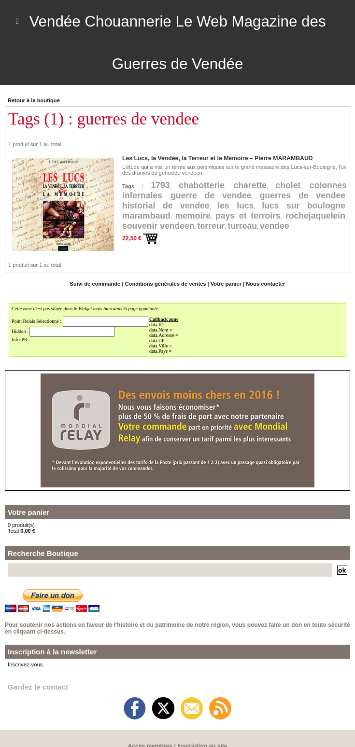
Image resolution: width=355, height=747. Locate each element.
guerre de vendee (211, 195)
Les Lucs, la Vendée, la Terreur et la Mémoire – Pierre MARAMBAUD (215, 158)
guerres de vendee (302, 195)
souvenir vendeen (159, 226)
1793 (159, 185)
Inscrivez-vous (25, 664)
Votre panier (225, 284)
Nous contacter (264, 284)
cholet (287, 185)
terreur (213, 226)
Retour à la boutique (33, 100)
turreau (245, 226)
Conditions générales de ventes (166, 284)
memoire (193, 216)
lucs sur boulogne (303, 205)
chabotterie (200, 185)
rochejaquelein (314, 216)
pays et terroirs (247, 216)
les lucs (235, 205)
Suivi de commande (96, 284)
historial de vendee (166, 205)
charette (249, 185)
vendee (278, 226)
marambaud (146, 216)
